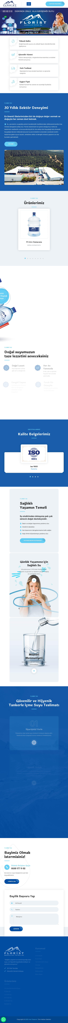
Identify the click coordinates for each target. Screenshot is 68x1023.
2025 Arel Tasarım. (31, 1019)
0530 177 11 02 (18, 868)
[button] (27, 258)
